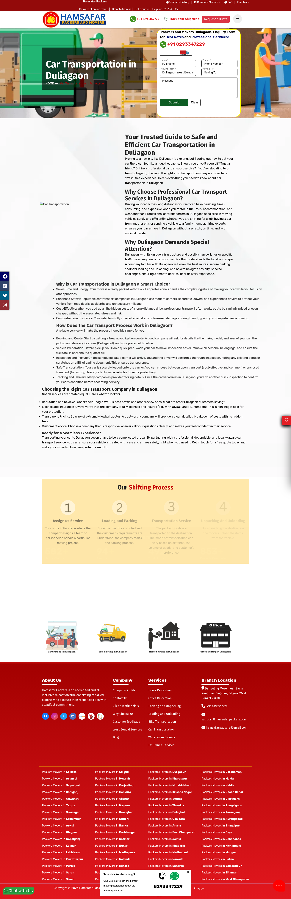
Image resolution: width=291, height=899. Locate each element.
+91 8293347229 (144, 19)
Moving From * (168, 68)
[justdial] (82, 716)
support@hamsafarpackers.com (224, 719)
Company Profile (124, 690)
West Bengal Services (127, 729)
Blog (116, 737)
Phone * (206, 60)
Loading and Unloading (164, 714)
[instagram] (54, 716)
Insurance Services (161, 745)
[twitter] (63, 716)
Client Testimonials (126, 706)
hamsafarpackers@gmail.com (226, 727)
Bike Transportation (162, 721)
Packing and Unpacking (164, 706)
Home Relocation (160, 690)
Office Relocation (160, 698)
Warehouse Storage (161, 737)
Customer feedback (126, 721)
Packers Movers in (59, 772)
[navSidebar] (236, 19)
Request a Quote (215, 19)
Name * (164, 60)
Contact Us (120, 698)
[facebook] (45, 716)
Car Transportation (161, 729)
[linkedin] (72, 716)
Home (50, 83)
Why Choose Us (123, 714)
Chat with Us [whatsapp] (18, 889)
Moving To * (208, 68)
